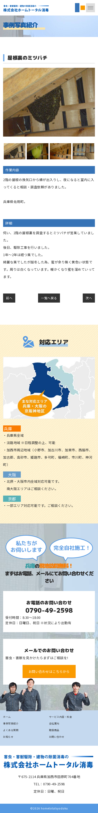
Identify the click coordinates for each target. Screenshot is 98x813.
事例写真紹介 (10, 723)
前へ (9, 298)
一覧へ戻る (49, 298)
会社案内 (54, 723)
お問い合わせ (56, 736)
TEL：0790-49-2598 (49, 784)
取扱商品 (54, 730)
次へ (89, 298)
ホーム (7, 716)
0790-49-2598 (49, 610)
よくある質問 (10, 730)
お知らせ (8, 736)
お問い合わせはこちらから (49, 671)
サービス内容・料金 (60, 716)
